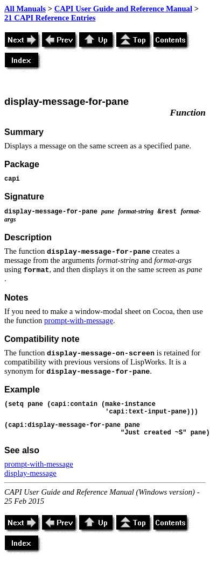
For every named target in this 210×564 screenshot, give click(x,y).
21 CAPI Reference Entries (49, 17)
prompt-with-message (78, 320)
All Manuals (25, 8)
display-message (30, 473)
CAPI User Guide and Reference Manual (123, 8)
